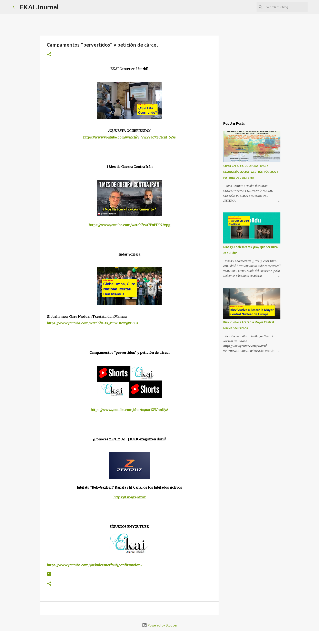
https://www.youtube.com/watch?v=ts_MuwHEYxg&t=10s (92, 323)
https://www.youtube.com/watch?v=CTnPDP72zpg (129, 225)
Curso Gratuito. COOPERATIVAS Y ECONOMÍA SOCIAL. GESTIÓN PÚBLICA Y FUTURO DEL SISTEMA (250, 171)
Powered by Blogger (159, 625)
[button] (49, 54)
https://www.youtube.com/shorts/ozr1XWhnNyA (129, 410)
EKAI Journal (39, 7)
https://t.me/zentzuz (129, 497)
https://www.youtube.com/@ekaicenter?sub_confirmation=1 (95, 565)
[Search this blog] (286, 7)
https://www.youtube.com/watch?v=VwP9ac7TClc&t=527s (129, 137)
